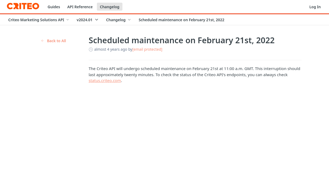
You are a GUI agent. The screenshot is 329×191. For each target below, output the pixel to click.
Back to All (53, 40)
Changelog (109, 6)
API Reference (80, 6)
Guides (54, 6)
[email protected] (147, 49)
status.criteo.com (105, 80)
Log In (315, 6)
